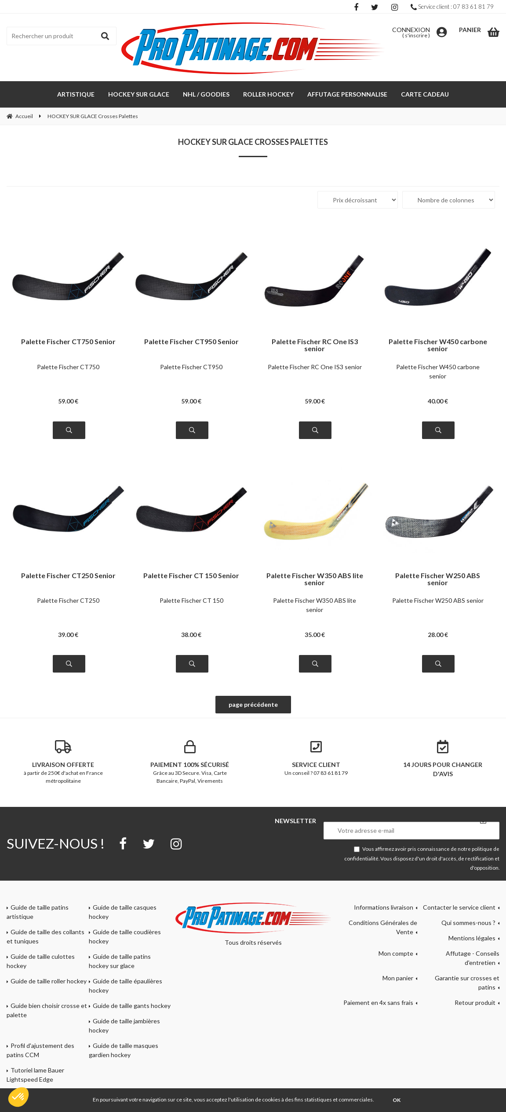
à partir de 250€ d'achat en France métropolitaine (63, 762)
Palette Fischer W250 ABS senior (437, 579)
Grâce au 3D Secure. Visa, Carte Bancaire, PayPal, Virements (190, 762)
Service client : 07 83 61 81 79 (452, 6)
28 (438, 634)
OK (396, 1100)
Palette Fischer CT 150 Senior (191, 575)
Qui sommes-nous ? (468, 922)
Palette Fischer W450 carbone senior (438, 345)
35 (315, 634)
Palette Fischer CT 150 (191, 600)
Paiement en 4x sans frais (378, 1002)
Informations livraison (383, 907)
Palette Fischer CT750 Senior (68, 341)
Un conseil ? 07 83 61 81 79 (316, 758)
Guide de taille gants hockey (132, 1005)
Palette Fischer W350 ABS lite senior (314, 579)
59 (68, 401)
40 (438, 401)
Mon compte (396, 953)
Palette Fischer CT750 (68, 367)
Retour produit (475, 1002)
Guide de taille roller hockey (49, 981)
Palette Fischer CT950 (191, 367)
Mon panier (397, 978)
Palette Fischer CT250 (68, 600)
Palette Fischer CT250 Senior (68, 575)
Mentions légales (471, 938)
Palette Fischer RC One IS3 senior (315, 345)
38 (191, 634)
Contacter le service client (459, 907)
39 (68, 634)
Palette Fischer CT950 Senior (191, 341)
